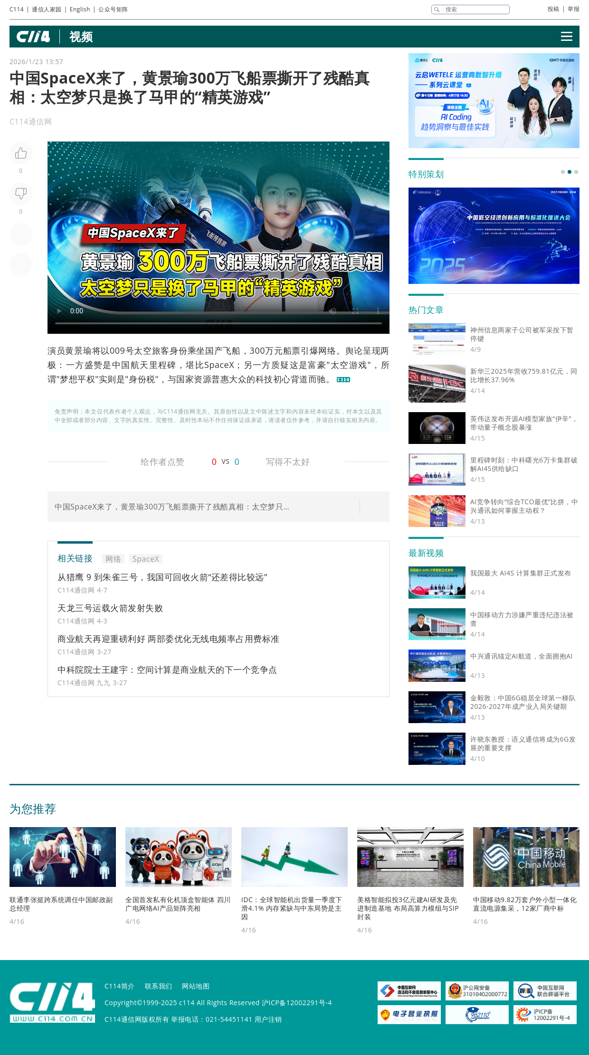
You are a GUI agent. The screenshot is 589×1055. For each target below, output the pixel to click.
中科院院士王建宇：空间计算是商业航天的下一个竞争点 (167, 669)
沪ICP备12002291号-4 (297, 1002)
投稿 (554, 9)
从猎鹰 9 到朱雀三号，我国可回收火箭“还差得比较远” (162, 577)
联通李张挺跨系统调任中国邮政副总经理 (61, 904)
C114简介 (119, 985)
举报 (574, 9)
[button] (563, 172)
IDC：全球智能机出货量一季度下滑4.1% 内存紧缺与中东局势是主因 (291, 908)
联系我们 (158, 985)
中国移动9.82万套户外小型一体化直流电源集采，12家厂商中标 (525, 904)
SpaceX (219, 364)
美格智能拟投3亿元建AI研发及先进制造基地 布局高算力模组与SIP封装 (408, 908)
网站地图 (195, 985)
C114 (17, 9)
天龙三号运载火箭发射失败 (110, 607)
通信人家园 (47, 9)
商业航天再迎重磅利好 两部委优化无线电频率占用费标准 (168, 638)
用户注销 (268, 1019)
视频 (81, 36)
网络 (327, 350)
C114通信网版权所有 (136, 1019)
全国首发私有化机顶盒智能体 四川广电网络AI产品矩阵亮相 (178, 904)
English (80, 9)
